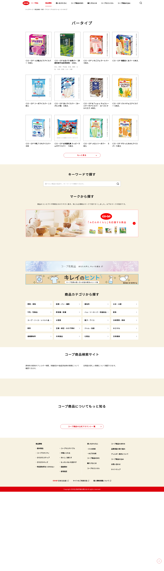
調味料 (87, 346)
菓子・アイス (45, 9)
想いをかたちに (61, 3)
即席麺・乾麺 (61, 355)
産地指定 (64, 551)
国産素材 (64, 546)
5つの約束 (92, 528)
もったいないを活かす (69, 541)
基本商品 (40, 528)
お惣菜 (58, 363)
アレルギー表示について (119, 533)
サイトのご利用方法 (80, 560)
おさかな (116, 371)
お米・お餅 (117, 346)
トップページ (29, 9)
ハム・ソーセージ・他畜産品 (95, 355)
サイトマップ (115, 549)
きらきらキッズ (42, 541)
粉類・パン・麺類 (63, 346)
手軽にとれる (65, 532)
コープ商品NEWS (77, 3)
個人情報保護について (101, 560)
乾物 (114, 355)
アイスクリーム (55, 9)
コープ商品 (30, 3)
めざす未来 (92, 533)
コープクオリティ (43, 532)
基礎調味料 (32, 379)
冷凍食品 (59, 379)
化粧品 (87, 379)
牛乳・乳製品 (33, 355)
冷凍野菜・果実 (119, 363)
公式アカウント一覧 (81, 505)
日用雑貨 (116, 379)
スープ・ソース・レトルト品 (38, 363)
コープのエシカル (107, 3)
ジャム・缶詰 (90, 371)
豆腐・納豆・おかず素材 (65, 371)
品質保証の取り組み (118, 528)
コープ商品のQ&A (124, 3)
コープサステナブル (68, 528)
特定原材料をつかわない (45, 546)
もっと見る (81, 156)
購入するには (92, 3)
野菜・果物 (32, 346)
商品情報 (48, 3)
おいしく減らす (66, 537)
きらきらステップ (43, 537)
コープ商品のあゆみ (118, 523)
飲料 (29, 371)
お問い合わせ (115, 543)
